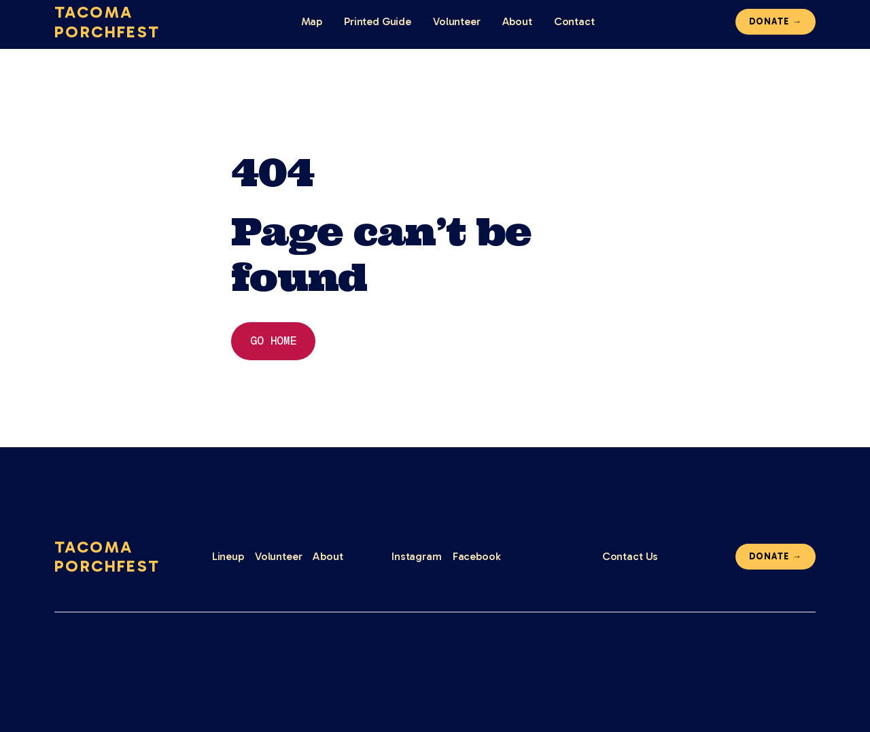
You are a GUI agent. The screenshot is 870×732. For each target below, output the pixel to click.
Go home (273, 340)
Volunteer (457, 21)
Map (312, 21)
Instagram (417, 556)
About (517, 21)
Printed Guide (377, 21)
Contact (574, 21)
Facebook (477, 556)
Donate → (775, 21)
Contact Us (630, 556)
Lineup (228, 556)
